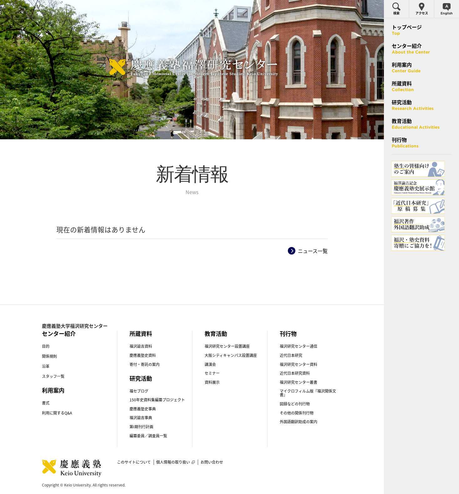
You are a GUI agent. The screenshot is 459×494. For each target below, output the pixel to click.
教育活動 (216, 333)
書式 (45, 403)
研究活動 (141, 378)
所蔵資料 (141, 333)
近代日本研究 (291, 355)
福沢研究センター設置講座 (227, 346)
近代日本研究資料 (295, 373)
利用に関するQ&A (57, 413)
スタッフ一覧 (53, 376)
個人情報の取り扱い (175, 462)
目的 (45, 346)
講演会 (210, 364)
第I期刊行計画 (141, 427)
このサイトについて (134, 462)
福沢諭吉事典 (141, 417)
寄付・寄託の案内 (145, 364)
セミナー (212, 373)
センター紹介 (59, 333)
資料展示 (212, 382)
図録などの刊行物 (295, 404)
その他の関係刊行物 (297, 413)
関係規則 (49, 356)
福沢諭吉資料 (141, 346)
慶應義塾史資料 (143, 355)
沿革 (45, 366)
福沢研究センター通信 (298, 346)
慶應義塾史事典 (143, 409)
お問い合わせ (212, 462)
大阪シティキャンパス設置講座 (231, 355)
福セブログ (139, 391)
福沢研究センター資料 (298, 364)
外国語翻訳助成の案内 (298, 422)
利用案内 (53, 390)
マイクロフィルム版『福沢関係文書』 (308, 393)
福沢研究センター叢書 (298, 382)
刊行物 (288, 333)
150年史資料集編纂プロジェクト (157, 400)
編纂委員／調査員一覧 (148, 436)
